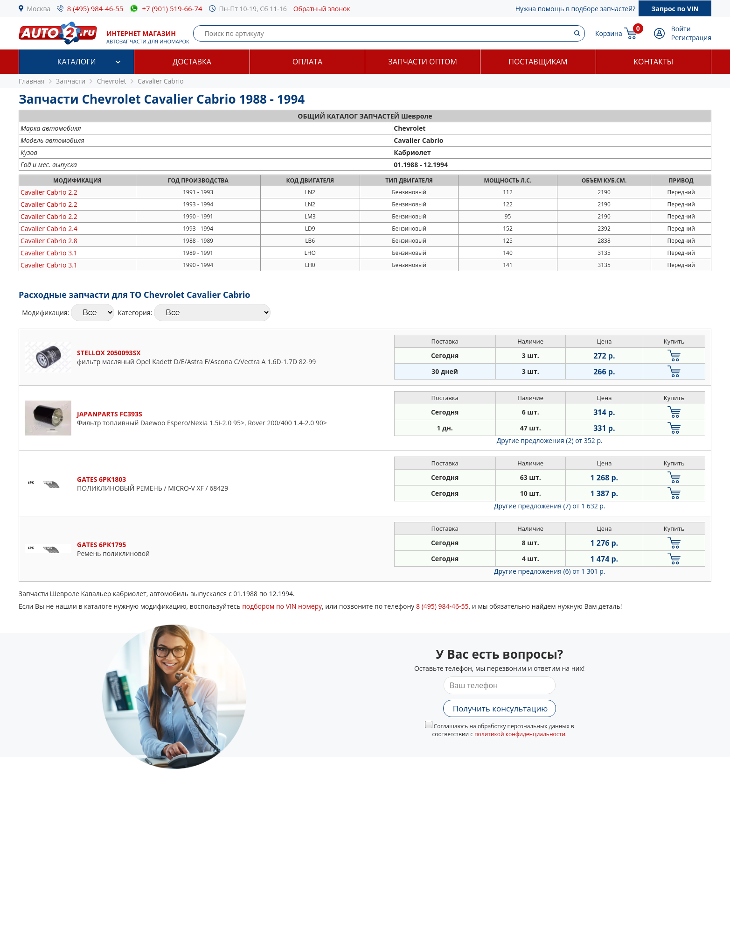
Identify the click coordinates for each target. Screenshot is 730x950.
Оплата (307, 61)
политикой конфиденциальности (519, 734)
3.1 (49, 252)
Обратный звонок (321, 8)
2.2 (49, 192)
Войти (681, 28)
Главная (32, 81)
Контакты (653, 61)
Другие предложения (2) (550, 440)
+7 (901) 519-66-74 (172, 8)
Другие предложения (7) (549, 505)
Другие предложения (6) (549, 571)
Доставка (192, 61)
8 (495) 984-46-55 (95, 8)
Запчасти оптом (423, 61)
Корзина (608, 33)
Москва (39, 8)
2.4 (49, 228)
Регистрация (691, 37)
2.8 (49, 240)
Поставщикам (537, 61)
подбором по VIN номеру (282, 606)
